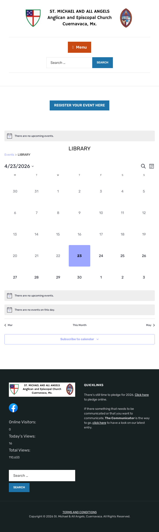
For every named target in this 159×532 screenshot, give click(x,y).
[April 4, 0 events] (122, 191)
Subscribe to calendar (77, 339)
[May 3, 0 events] (144, 277)
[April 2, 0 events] (79, 191)
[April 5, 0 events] (144, 191)
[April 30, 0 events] (79, 277)
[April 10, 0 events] (101, 213)
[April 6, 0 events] (15, 213)
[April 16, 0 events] (79, 234)
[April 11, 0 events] (122, 213)
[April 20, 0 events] (15, 256)
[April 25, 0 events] (122, 256)
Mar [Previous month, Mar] (8, 325)
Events (9, 155)
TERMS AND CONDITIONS (80, 512)
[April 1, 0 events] (58, 191)
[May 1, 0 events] (101, 277)
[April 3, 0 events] (101, 191)
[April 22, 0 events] (58, 256)
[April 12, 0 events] (144, 213)
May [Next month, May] (150, 325)
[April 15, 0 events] (58, 234)
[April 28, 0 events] (36, 277)
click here (99, 423)
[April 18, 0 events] (122, 234)
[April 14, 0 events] (36, 234)
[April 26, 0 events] (144, 256)
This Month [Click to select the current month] (79, 325)
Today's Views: (22, 436)
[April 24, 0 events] (101, 256)
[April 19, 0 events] (144, 234)
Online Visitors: (23, 422)
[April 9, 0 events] (79, 213)
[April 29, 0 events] (58, 277)
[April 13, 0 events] (15, 234)
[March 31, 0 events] (36, 191)
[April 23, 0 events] (79, 256)
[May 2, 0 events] (122, 277)
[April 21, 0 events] (36, 256)
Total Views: (20, 450)
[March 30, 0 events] (15, 191)
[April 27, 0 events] (15, 277)
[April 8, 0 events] (58, 213)
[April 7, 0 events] (36, 213)
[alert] (79, 136)
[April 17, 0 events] (101, 234)
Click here (142, 395)
